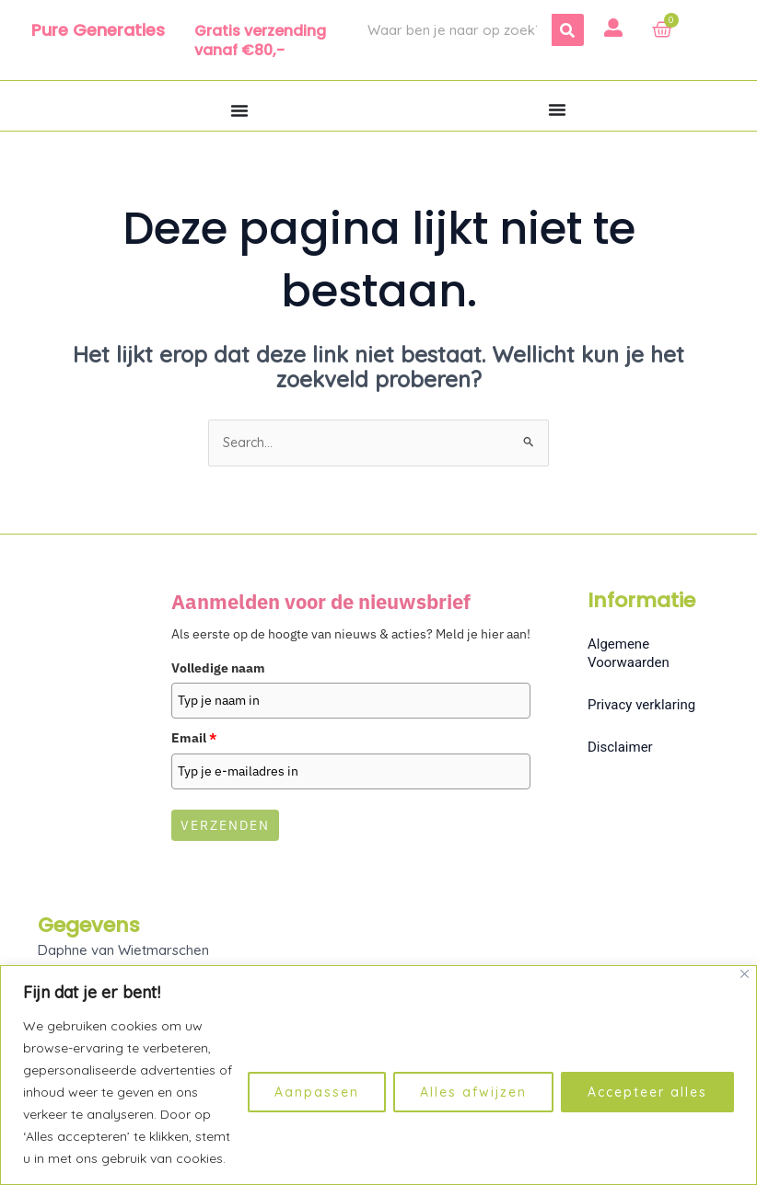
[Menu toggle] (239, 110)
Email (193, 739)
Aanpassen (316, 1092)
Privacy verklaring (641, 705)
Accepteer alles (647, 1092)
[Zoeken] (568, 30)
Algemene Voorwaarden (629, 654)
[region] (378, 1075)
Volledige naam (218, 669)
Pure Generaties (98, 29)
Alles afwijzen (473, 1092)
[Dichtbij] (744, 974)
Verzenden (225, 827)
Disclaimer (620, 748)
